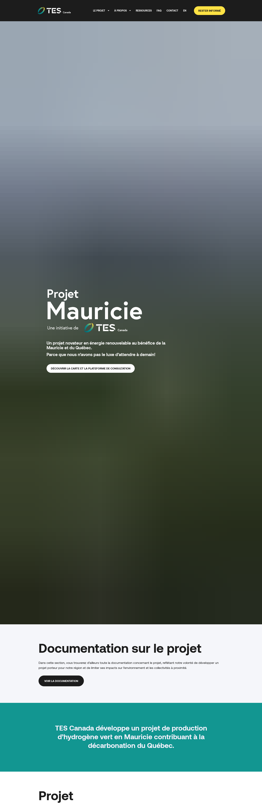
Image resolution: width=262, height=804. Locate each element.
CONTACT (172, 10)
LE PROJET (101, 10)
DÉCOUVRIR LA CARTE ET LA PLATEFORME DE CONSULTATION (90, 340)
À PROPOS (122, 10)
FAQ (159, 10)
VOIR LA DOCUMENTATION (61, 625)
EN (184, 10)
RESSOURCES (144, 10)
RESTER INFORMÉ (209, 10)
